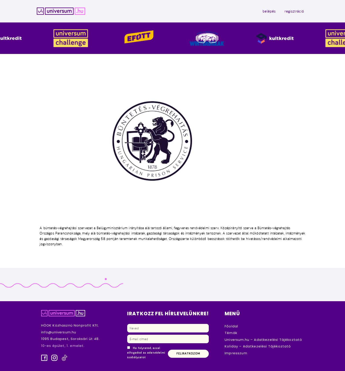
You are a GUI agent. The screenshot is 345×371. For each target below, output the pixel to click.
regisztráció (294, 11)
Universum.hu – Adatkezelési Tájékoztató (263, 339)
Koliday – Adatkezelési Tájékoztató (258, 346)
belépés (269, 11)
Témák (231, 332)
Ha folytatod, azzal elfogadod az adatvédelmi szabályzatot (146, 353)
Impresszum (236, 353)
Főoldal (231, 326)
